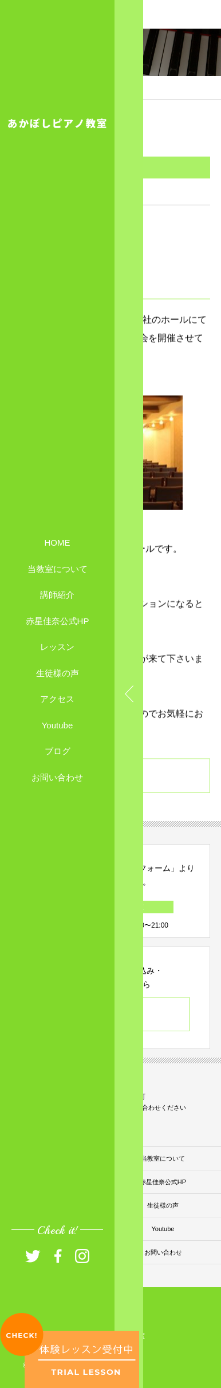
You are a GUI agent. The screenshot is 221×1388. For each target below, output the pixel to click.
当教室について (57, 568)
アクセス (57, 699)
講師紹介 (57, 595)
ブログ (57, 751)
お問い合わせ (57, 777)
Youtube (57, 725)
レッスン (57, 647)
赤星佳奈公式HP (57, 620)
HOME (57, 542)
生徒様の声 (57, 672)
